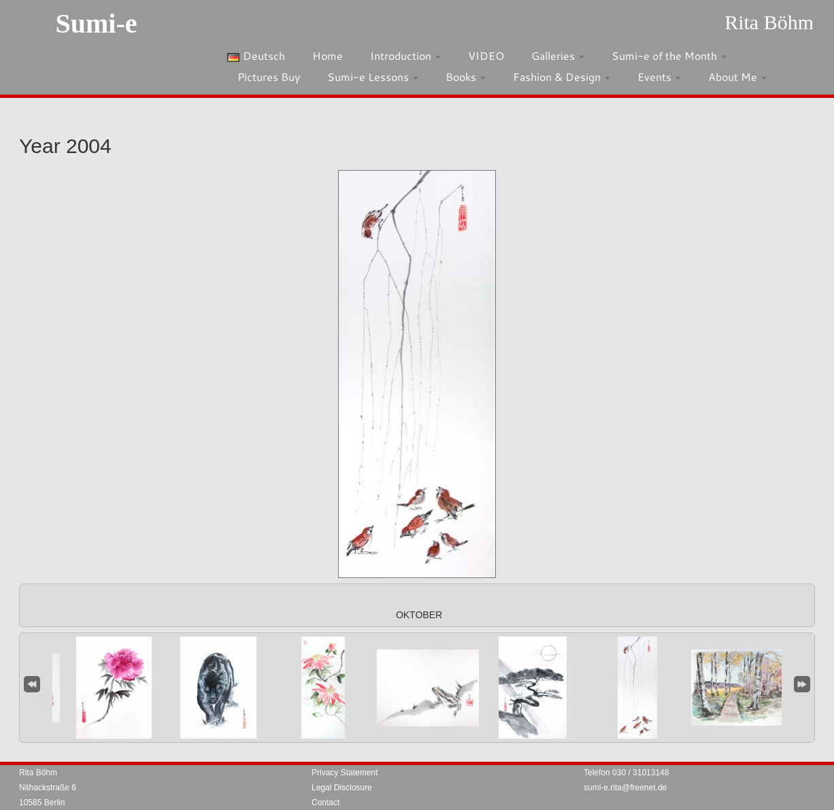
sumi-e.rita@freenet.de (625, 787)
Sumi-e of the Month (669, 55)
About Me (737, 76)
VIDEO (486, 55)
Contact (325, 802)
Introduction (405, 55)
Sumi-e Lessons (372, 76)
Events (659, 76)
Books (466, 76)
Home (327, 55)
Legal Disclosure (342, 787)
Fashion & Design (561, 76)
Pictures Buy (268, 76)
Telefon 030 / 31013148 (626, 772)
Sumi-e (96, 23)
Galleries (557, 55)
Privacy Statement (345, 772)
